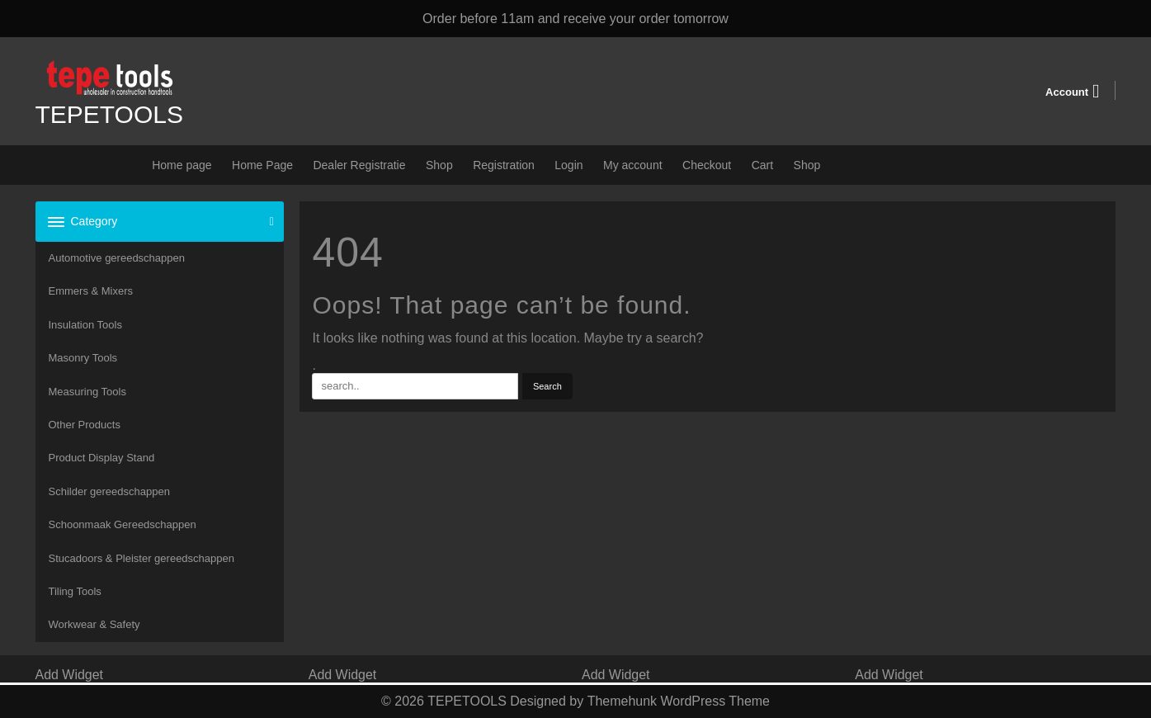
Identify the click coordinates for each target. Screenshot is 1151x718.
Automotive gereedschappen (117, 258)
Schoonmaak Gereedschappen (122, 524)
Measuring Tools (87, 391)
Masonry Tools (83, 358)
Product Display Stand (102, 457)
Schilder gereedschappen (109, 491)
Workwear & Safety (94, 624)
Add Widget (69, 675)
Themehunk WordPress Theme (678, 701)
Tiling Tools (75, 591)
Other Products (84, 424)
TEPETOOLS (109, 114)
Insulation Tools (85, 325)
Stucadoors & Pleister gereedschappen (141, 558)
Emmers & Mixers (91, 291)
